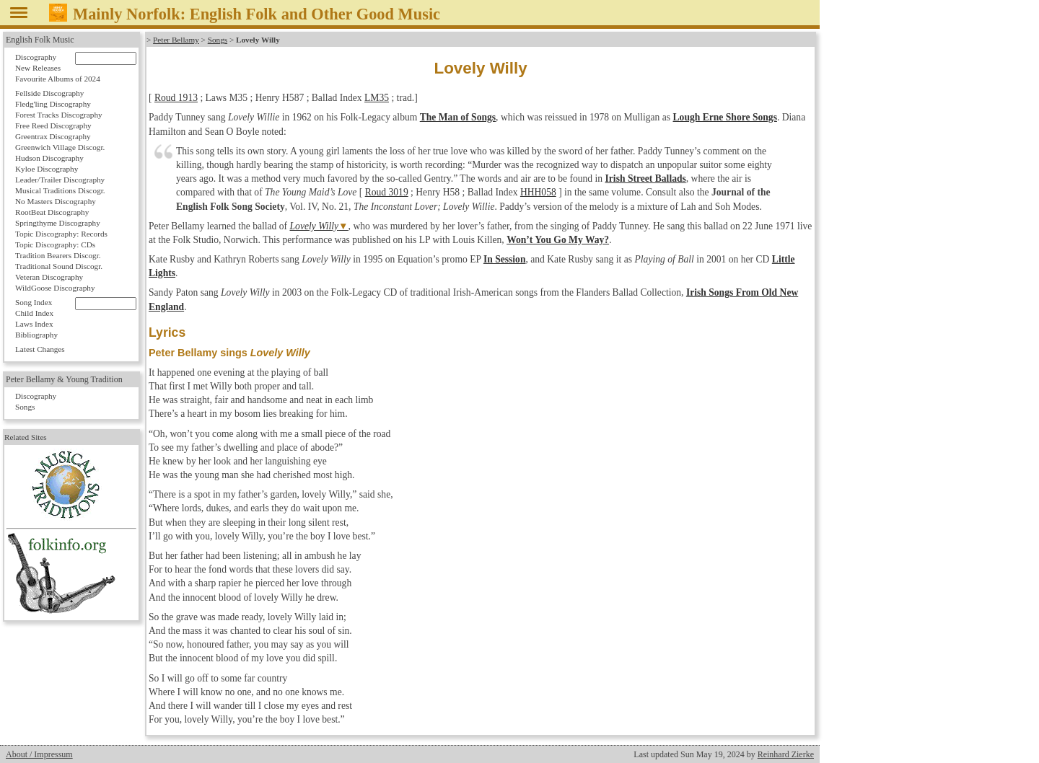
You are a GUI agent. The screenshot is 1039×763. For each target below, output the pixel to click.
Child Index (34, 313)
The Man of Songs (458, 117)
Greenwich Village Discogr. (60, 147)
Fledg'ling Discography (53, 104)
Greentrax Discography (53, 136)
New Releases (38, 67)
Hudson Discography (49, 158)
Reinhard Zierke (786, 754)
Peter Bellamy (176, 39)
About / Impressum (39, 754)
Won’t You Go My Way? (558, 239)
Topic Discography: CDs (55, 244)
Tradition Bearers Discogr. (58, 255)
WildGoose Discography (55, 287)
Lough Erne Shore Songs (725, 117)
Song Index (33, 302)
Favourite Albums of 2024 (57, 78)
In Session (504, 259)
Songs (217, 39)
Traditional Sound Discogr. (58, 266)
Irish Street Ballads (645, 178)
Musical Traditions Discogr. (60, 190)
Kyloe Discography (46, 168)
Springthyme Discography (57, 223)
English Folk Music (40, 40)
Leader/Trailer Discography (60, 179)
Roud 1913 (176, 97)
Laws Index (34, 323)
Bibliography (36, 334)
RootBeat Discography (52, 212)
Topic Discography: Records (61, 233)
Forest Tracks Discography (58, 114)
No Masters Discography (55, 201)
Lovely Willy (314, 226)
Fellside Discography (49, 93)
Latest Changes (40, 349)
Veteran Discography (49, 277)
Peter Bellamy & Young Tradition (64, 379)
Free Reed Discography (53, 125)
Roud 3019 (386, 192)
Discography (35, 57)
